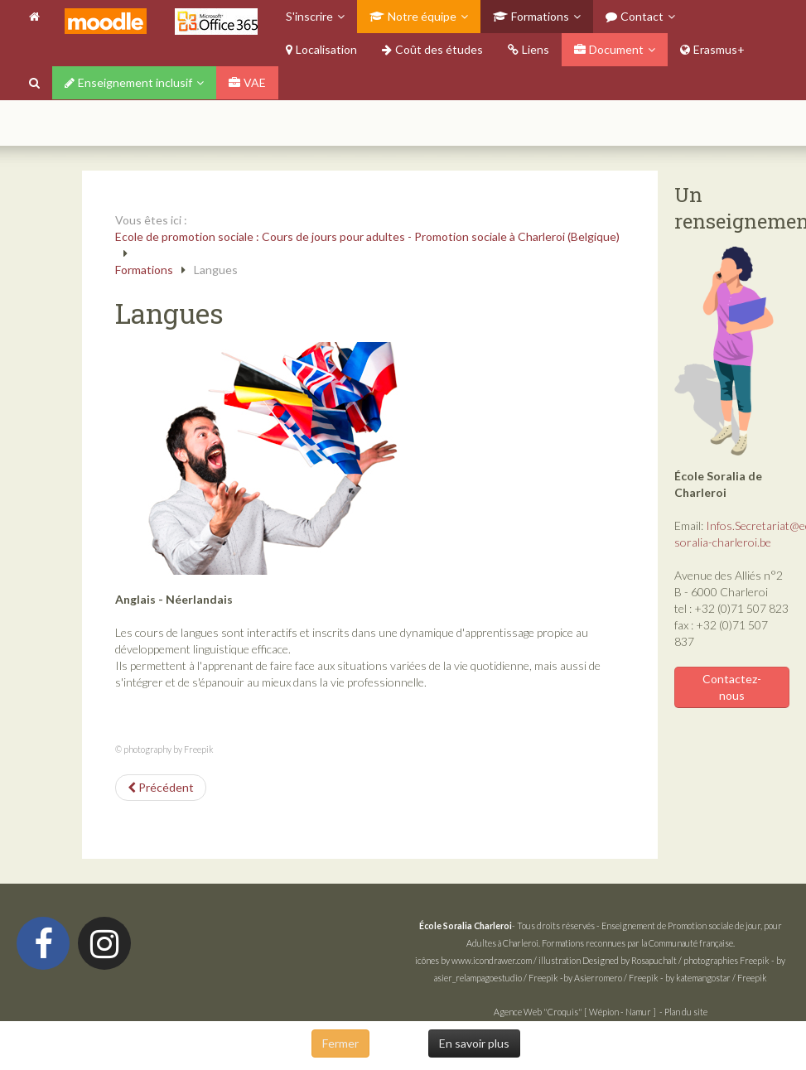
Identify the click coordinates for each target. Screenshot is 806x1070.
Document (609, 49)
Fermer (340, 1043)
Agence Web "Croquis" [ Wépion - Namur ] (575, 1011)
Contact (635, 16)
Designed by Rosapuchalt (629, 960)
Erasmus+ (712, 49)
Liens (528, 49)
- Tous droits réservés (507, 925)
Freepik (755, 960)
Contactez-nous (731, 687)
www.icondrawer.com (491, 960)
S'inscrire (309, 16)
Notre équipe (412, 16)
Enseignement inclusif (128, 82)
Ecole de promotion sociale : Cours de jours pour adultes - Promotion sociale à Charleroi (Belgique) (367, 236)
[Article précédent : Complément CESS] (160, 787)
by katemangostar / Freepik (716, 977)
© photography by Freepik (164, 749)
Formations (531, 16)
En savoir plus (474, 1043)
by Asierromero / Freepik (611, 977)
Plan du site (685, 1011)
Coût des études (432, 49)
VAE (247, 82)
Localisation (321, 49)
